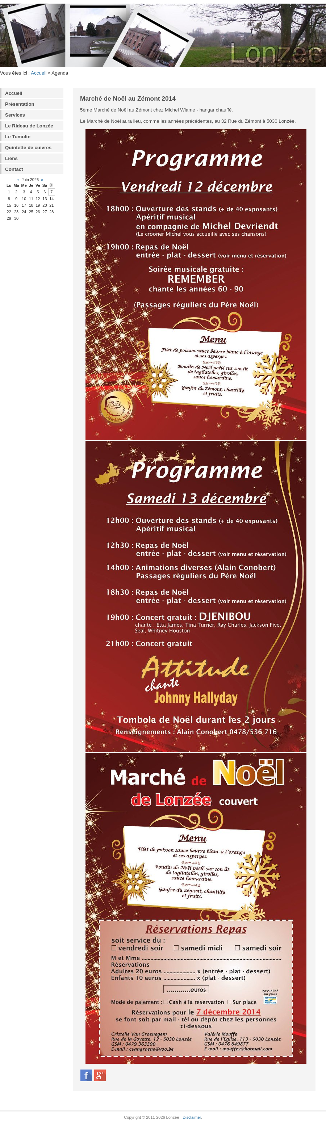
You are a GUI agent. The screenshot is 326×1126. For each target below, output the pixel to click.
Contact (14, 169)
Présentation (19, 104)
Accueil (38, 73)
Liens (11, 158)
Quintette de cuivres (28, 147)
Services (15, 115)
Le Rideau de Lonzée (29, 126)
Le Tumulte (17, 136)
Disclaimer (192, 1117)
